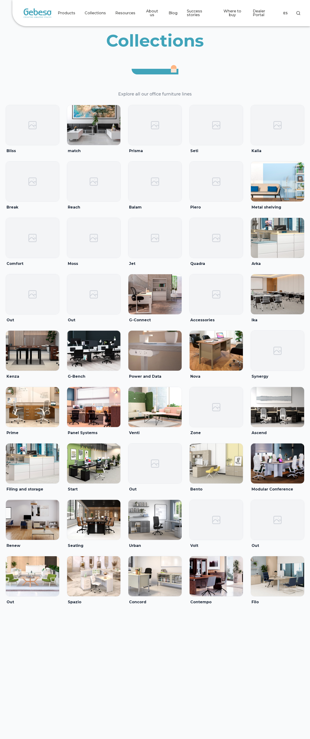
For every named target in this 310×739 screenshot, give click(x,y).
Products (66, 13)
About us (152, 13)
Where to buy (232, 13)
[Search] (298, 13)
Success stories (194, 13)
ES (285, 13)
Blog (173, 13)
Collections (95, 13)
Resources (125, 13)
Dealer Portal (259, 13)
